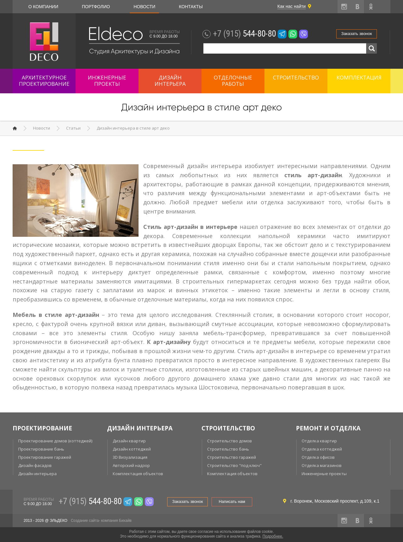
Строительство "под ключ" (234, 465)
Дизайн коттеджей (132, 449)
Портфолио (96, 6)
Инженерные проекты (324, 473)
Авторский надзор (131, 465)
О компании (43, 6)
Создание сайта (85, 520)
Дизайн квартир (129, 441)
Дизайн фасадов (35, 465)
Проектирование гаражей (44, 457)
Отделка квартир (319, 441)
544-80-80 (244, 34)
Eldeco (115, 34)
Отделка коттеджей (322, 449)
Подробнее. (273, 536)
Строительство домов (229, 441)
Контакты (191, 6)
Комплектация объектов (138, 473)
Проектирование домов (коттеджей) (55, 441)
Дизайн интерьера (37, 473)
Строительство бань (228, 449)
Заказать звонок (356, 33)
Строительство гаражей (231, 457)
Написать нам (232, 501)
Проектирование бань (41, 449)
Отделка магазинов (322, 465)
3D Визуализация (130, 457)
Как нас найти (291, 6)
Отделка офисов (318, 457)
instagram (344, 6)
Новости (144, 6)
